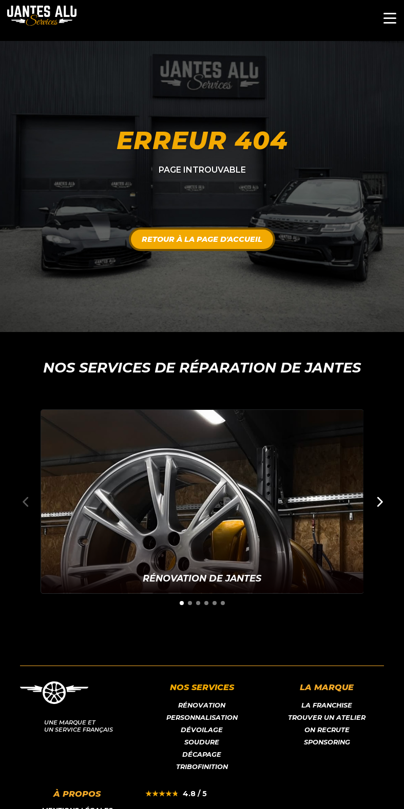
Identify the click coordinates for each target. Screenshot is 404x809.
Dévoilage (202, 730)
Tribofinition (202, 767)
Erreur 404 (202, 140)
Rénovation (201, 705)
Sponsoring (327, 742)
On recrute (327, 730)
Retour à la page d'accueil (202, 239)
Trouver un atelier (326, 717)
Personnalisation (202, 717)
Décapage (201, 754)
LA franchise (326, 705)
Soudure (201, 742)
